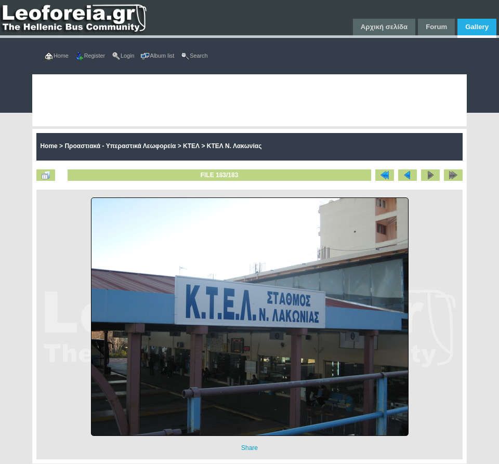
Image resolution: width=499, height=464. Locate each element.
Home (48, 146)
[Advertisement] (170, 100)
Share (249, 448)
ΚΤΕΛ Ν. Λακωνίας (234, 146)
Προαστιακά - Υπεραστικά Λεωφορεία (120, 146)
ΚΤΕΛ (191, 146)
